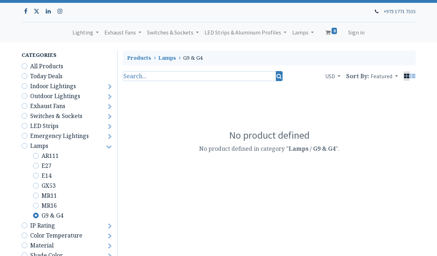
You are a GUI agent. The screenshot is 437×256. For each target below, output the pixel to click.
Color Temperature (56, 235)
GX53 (49, 186)
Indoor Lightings (53, 86)
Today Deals (46, 76)
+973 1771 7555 (400, 11)
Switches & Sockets (56, 116)
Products (139, 57)
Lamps (39, 146)
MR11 (49, 195)
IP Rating (42, 225)
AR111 (50, 156)
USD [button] (330, 76)
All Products (46, 66)
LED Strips (44, 126)
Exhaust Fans (47, 106)
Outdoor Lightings (55, 96)
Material (42, 245)
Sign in (356, 32)
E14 (46, 176)
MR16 (49, 205)
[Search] (279, 76)
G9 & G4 (52, 215)
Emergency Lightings (59, 136)
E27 (46, 166)
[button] (384, 76)
